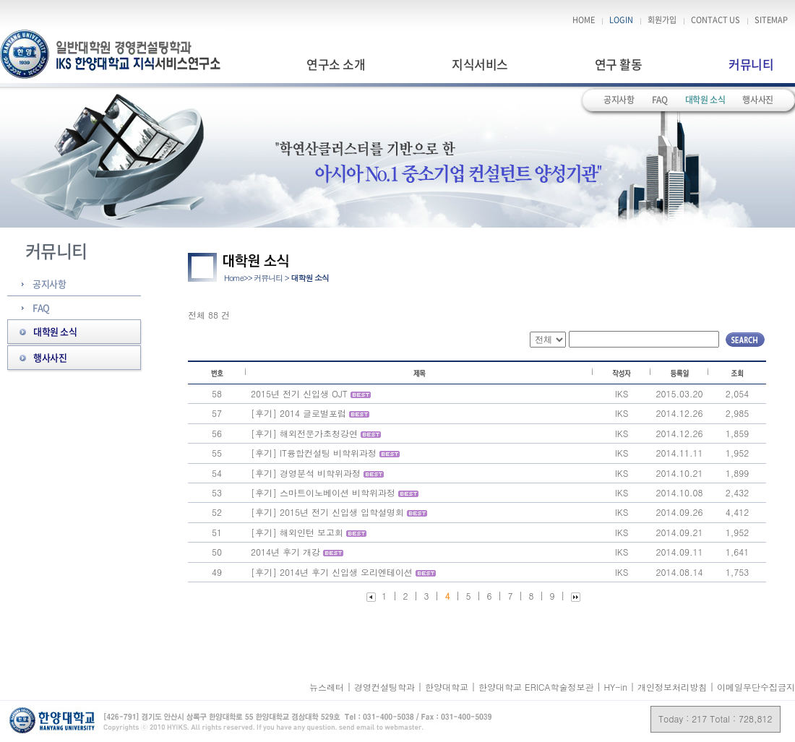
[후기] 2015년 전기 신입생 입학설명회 (327, 512)
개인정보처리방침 (672, 687)
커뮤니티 (751, 64)
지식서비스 (479, 64)
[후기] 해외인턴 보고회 (297, 532)
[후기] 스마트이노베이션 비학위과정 (323, 492)
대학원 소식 (705, 99)
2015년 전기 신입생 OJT (299, 393)
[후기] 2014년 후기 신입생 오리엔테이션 (332, 572)
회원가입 (662, 20)
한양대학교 (448, 687)
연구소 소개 (335, 64)
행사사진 (757, 99)
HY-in (616, 687)
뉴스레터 (328, 687)
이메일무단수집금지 (756, 687)
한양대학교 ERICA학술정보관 (537, 687)
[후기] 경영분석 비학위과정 (306, 473)
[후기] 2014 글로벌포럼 (298, 413)
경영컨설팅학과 (386, 687)
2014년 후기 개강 (287, 551)
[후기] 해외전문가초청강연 (304, 433)
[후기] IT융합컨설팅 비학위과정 (314, 453)
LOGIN (621, 20)
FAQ (660, 99)
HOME (583, 20)
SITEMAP (771, 20)
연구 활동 (618, 64)
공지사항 (619, 99)
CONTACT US (715, 20)
